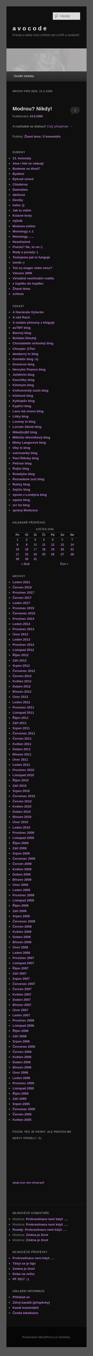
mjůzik (18, 221)
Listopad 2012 (23, 650)
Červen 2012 (22, 676)
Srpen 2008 (21, 916)
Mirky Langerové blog (29, 442)
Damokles (20, 189)
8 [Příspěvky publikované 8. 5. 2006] (17, 544)
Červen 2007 (22, 989)
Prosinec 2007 (23, 958)
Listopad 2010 (23, 775)
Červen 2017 (22, 598)
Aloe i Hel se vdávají (28, 163)
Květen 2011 (22, 744)
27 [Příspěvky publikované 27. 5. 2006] (62, 554)
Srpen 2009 (21, 853)
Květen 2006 (22, 1057)
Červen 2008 (22, 926)
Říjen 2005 (21, 1093)
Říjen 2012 (21, 655)
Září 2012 (20, 660)
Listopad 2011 (23, 712)
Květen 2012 (22, 681)
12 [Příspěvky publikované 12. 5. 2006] (52, 544)
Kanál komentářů (26, 1308)
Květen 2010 (22, 806)
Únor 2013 (20, 634)
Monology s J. (23, 231)
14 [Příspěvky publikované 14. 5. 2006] (72, 544)
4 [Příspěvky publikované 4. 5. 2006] (44, 540)
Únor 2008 (20, 947)
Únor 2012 (20, 697)
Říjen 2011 (21, 718)
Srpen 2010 (21, 791)
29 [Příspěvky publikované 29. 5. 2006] (17, 559)
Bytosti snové (23, 179)
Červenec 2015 (24, 613)
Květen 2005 (22, 1120)
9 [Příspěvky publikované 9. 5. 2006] (27, 544)
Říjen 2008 (21, 905)
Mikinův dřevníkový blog (31, 437)
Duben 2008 (22, 937)
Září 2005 (20, 1099)
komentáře (52, 136)
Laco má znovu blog (28, 411)
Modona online (24, 226)
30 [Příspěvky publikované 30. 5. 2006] (26, 559)
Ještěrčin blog (23, 374)
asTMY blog (22, 328)
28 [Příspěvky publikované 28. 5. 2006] (72, 554)
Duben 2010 (22, 812)
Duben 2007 (22, 999)
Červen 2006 (22, 1052)
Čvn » (64, 564)
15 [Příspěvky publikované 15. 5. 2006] (17, 549)
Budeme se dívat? (26, 168)
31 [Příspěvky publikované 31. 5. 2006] (35, 559)
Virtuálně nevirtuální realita (33, 278)
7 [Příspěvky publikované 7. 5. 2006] (72, 540)
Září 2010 (20, 786)
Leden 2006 (21, 1078)
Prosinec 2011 (23, 707)
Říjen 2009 (21, 843)
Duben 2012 (22, 686)
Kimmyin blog (23, 385)
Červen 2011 (22, 738)
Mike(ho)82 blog (25, 432)
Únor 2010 (20, 822)
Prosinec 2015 (23, 608)
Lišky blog (21, 416)
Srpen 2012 (21, 666)
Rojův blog (21, 468)
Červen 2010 (22, 801)
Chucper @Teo (24, 349)
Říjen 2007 (21, 968)
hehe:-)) (19, 205)
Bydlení (18, 174)
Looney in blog (24, 421)
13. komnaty (22, 158)
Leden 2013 (21, 639)
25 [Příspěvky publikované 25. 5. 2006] (43, 554)
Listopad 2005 (23, 1088)
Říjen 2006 (21, 1031)
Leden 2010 (21, 827)
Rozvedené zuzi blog (28, 479)
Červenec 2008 (24, 921)
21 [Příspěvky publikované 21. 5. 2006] (72, 549)
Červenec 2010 (24, 796)
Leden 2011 (21, 765)
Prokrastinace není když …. (47, 1219)
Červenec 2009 (24, 858)
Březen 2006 (22, 1067)
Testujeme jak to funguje (31, 257)
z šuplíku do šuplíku (28, 283)
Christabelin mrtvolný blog (33, 343)
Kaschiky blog (23, 380)
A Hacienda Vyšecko (28, 312)
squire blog (21, 500)
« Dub (25, 564)
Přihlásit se (21, 1297)
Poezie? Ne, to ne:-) (28, 247)
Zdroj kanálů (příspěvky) (31, 1302)
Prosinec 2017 (23, 592)
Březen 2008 (22, 942)
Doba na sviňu (24, 1274)
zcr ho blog (21, 505)
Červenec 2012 (24, 671)
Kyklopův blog (24, 401)
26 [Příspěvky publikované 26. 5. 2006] (52, 554)
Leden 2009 (21, 890)
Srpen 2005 (21, 1104)
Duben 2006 (22, 1062)
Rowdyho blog (24, 474)
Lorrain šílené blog (27, 427)
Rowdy (18, 1229)
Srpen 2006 (21, 1041)
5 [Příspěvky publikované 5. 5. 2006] (53, 540)
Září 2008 (20, 911)
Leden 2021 (21, 582)
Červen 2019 (22, 587)
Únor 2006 (20, 1072)
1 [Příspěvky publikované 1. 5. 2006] (17, 540)
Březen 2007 (22, 1005)
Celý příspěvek (59, 126)
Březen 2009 (22, 879)
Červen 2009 (22, 864)
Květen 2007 (22, 994)
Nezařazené (22, 242)
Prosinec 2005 (23, 1083)
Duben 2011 (22, 749)
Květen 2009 (22, 869)
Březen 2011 (22, 754)
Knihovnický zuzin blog (30, 390)
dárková (19, 195)
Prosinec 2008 (23, 895)
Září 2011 (20, 723)
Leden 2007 (21, 1015)
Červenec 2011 (24, 733)
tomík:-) (19, 262)
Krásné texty (22, 215)
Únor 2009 (20, 885)
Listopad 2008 (23, 900)
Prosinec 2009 (23, 832)
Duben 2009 (22, 874)
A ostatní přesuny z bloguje (34, 322)
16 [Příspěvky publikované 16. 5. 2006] (26, 549)
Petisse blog (22, 463)
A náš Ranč (21, 317)
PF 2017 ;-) (21, 1279)
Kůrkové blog (23, 395)
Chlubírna (20, 184)
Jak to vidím (22, 210)
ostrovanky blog (25, 453)
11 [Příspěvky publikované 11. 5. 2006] (43, 544)
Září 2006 (20, 1036)
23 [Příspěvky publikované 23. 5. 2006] (26, 554)
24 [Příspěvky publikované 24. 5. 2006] (35, 554)
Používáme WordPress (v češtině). (46, 1337)
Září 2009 (20, 848)
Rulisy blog (21, 484)
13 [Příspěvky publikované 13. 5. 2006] (62, 544)
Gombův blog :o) (25, 359)
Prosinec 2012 (23, 645)
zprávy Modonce (25, 510)
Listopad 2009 (23, 838)
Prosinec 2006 (23, 1020)
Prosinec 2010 (23, 770)
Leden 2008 (21, 953)
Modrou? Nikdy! (32, 108)
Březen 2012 (22, 691)
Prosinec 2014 (23, 619)
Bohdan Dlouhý (24, 338)
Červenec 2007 (24, 984)
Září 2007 (20, 973)
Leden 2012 (21, 702)
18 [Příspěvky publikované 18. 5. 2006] (43, 549)
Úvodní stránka (24, 76)
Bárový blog (22, 333)
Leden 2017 (21, 603)
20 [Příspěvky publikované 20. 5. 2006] (62, 549)
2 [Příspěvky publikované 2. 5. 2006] (27, 540)
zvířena (18, 294)
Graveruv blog (23, 364)
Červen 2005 (22, 1114)
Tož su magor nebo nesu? (32, 268)
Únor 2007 (20, 1010)
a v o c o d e (30, 28)
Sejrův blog (21, 489)
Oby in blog (22, 448)
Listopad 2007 (23, 963)
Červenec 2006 (24, 1046)
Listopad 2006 (23, 1025)
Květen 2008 (22, 932)
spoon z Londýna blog (30, 495)
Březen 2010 (22, 817)
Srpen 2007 (21, 978)
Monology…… (23, 236)
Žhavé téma (32, 136)
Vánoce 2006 (22, 273)
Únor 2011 (20, 759)
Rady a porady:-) (25, 252)
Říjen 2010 (21, 780)
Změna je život (37, 1235)
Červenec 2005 (24, 1109)
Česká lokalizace (25, 1313)
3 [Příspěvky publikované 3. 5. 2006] (35, 540)
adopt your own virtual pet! (28, 1182)
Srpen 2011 (21, 728)
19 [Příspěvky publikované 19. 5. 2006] (52, 549)
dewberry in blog (25, 354)
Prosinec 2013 (23, 629)
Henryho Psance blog (29, 369)
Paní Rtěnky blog (26, 458)
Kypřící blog (22, 406)
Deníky (18, 200)
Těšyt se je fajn (24, 1263)
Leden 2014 (21, 624)
